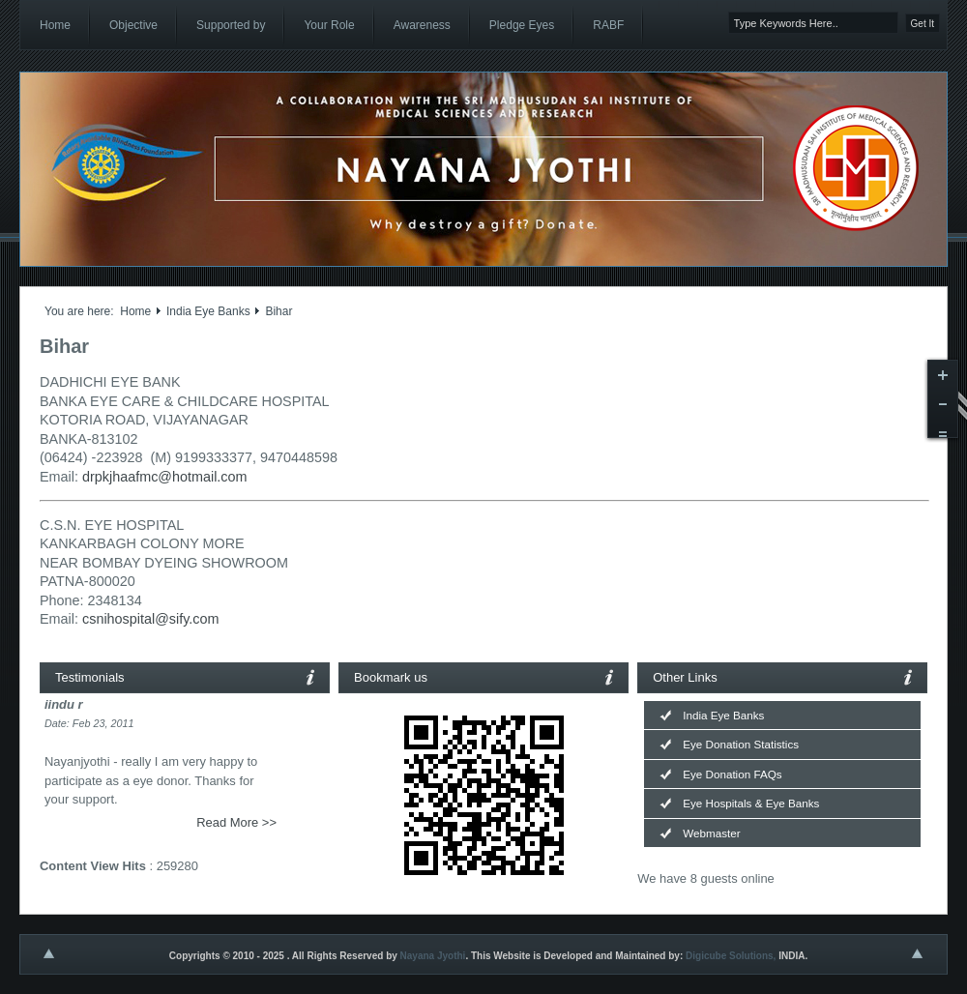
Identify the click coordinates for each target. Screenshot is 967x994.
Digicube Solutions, (731, 955)
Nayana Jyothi (433, 955)
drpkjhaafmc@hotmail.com (165, 476)
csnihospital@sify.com (151, 619)
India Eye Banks (208, 311)
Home (135, 311)
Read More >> (236, 822)
